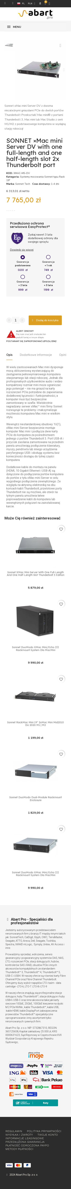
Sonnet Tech (22, 184)
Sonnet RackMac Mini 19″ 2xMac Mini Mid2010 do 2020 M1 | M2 (35, 724)
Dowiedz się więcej (22, 250)
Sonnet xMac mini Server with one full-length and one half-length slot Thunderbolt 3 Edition (35, 574)
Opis (9, 355)
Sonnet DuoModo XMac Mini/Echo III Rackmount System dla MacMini (35, 649)
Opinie (63, 355)
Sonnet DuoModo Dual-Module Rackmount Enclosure (35, 799)
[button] (17, 70)
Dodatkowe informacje (36, 355)
